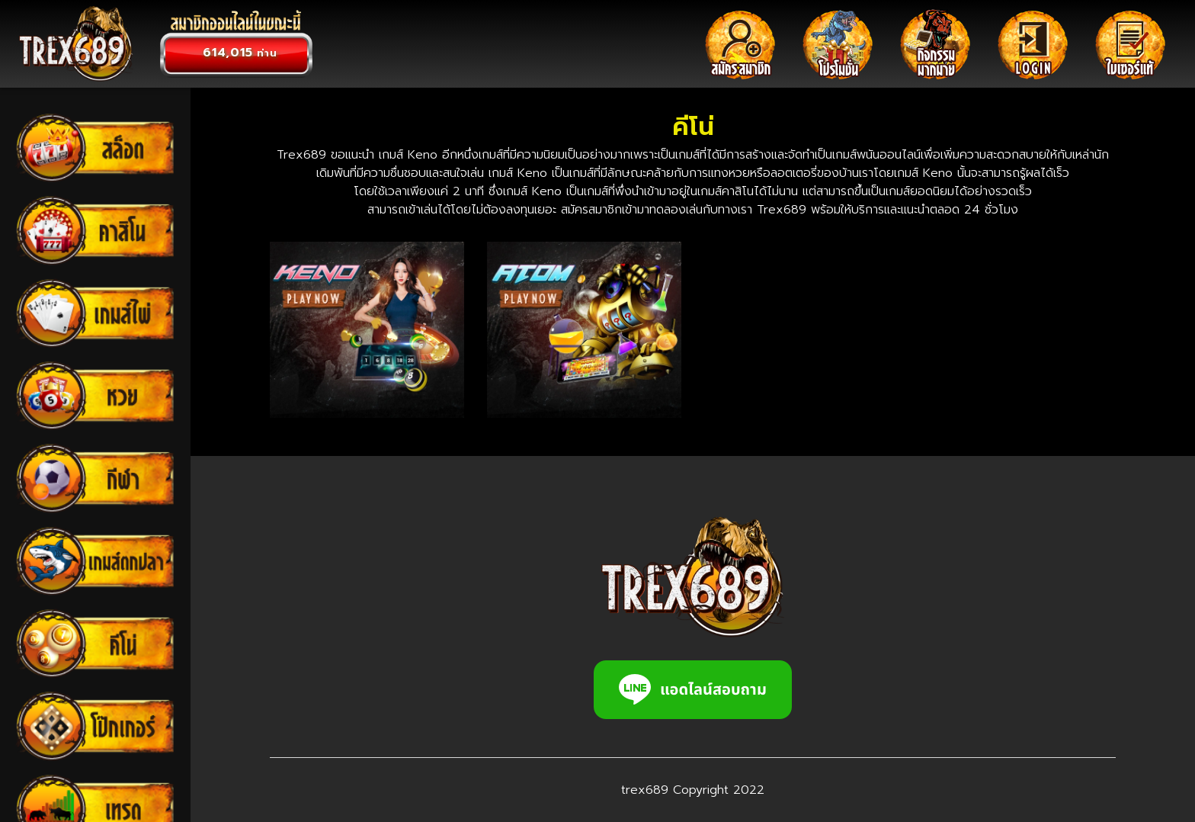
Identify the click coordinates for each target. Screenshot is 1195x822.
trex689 (644, 790)
